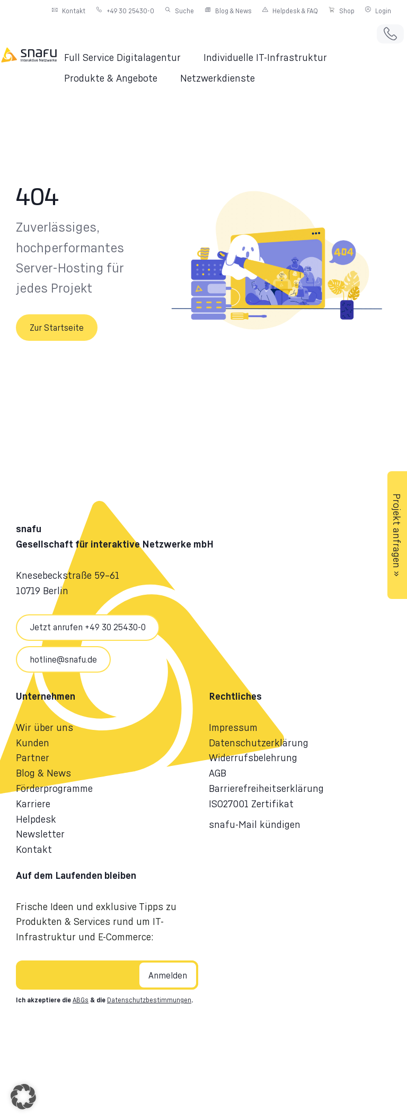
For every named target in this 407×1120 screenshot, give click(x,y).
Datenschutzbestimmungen (149, 1000)
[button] (128, 57)
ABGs (81, 1000)
